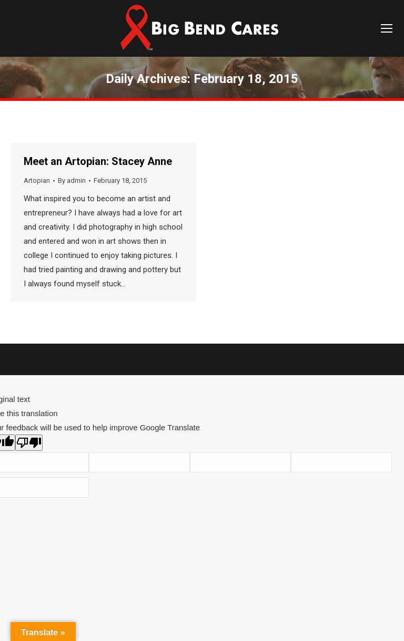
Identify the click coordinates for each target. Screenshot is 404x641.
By (72, 180)
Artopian (37, 180)
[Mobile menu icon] (386, 28)
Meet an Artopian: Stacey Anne (98, 161)
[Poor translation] (29, 443)
